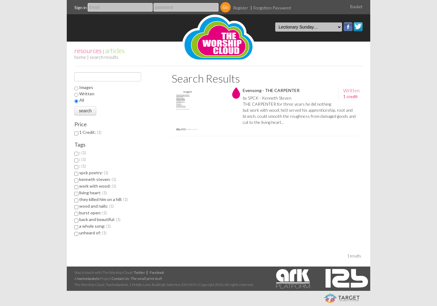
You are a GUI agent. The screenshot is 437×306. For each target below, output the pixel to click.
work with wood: (97, 186)
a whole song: (95, 226)
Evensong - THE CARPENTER (271, 90)
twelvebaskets (88, 278)
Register (240, 7)
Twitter (358, 26)
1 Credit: (90, 132)
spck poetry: (93, 172)
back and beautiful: (99, 219)
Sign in (80, 7)
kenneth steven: (97, 179)
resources (88, 50)
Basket (356, 6)
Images (86, 87)
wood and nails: (96, 206)
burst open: (93, 212)
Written (86, 93)
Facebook (348, 26)
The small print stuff (146, 278)
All (81, 100)
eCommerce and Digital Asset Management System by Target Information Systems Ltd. (342, 298)
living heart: (93, 192)
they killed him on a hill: (103, 199)
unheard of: (93, 232)
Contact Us (120, 278)
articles (115, 50)
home (80, 57)
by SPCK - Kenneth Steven (267, 97)
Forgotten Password (272, 7)
